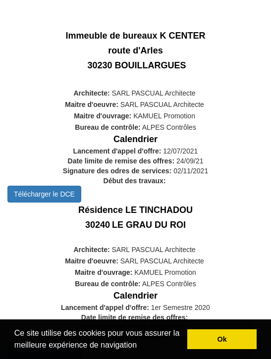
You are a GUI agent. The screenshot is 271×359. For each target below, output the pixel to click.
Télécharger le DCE (44, 194)
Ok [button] (222, 339)
